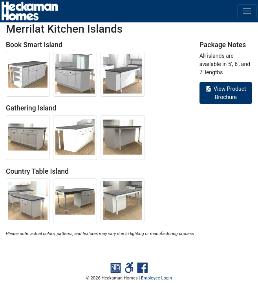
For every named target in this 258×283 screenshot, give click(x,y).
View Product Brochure (225, 93)
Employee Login (156, 278)
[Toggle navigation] (246, 11)
